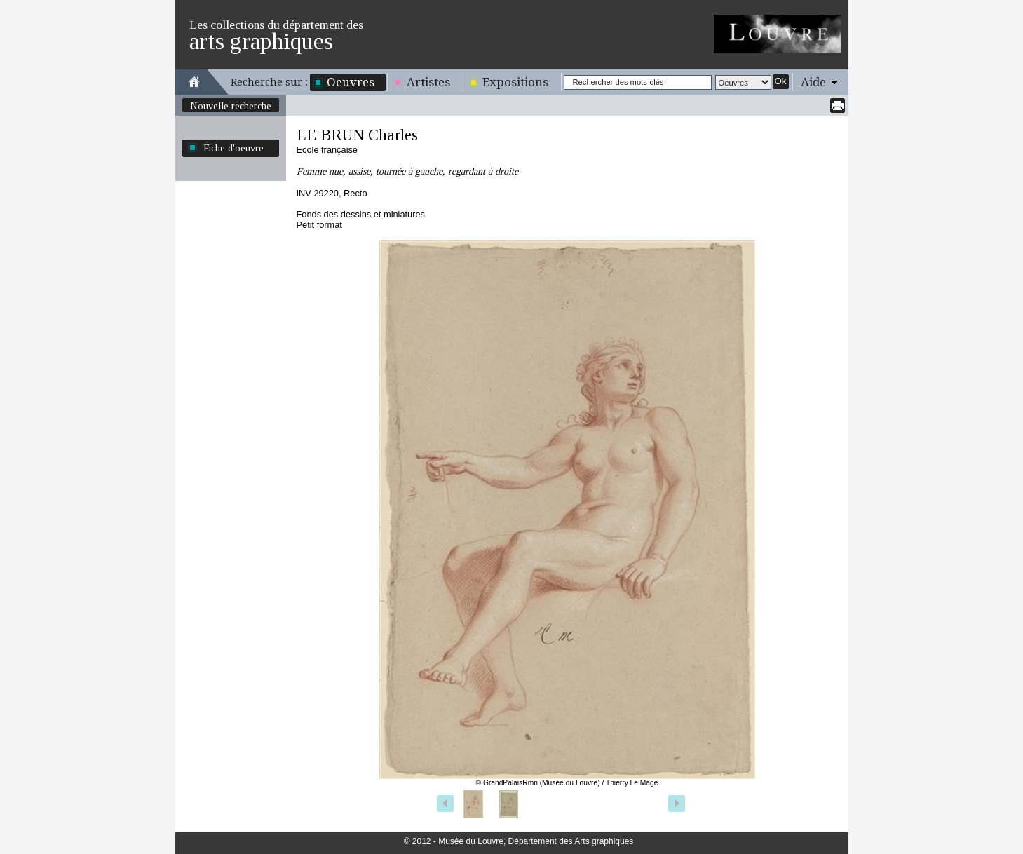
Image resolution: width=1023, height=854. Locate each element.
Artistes (428, 82)
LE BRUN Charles (357, 135)
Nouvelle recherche (230, 105)
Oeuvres (350, 82)
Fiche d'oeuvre (233, 148)
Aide (813, 82)
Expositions (515, 82)
